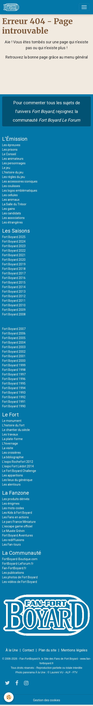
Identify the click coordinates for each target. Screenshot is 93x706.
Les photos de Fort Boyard (20, 577)
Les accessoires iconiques (19, 181)
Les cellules (10, 195)
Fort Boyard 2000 (14, 360)
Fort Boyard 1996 (14, 379)
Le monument (11, 420)
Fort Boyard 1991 (14, 401)
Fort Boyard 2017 (14, 273)
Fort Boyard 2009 (14, 309)
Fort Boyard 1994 (14, 388)
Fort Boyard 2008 (14, 314)
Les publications (13, 572)
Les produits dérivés (15, 499)
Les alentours (11, 484)
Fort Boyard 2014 (14, 287)
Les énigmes (10, 503)
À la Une (12, 650)
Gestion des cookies (46, 700)
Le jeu (6, 168)
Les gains (8, 208)
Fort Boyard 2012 (14, 296)
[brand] (12, 7)
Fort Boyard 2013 (14, 291)
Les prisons (10, 149)
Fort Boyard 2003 (14, 347)
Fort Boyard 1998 (14, 370)
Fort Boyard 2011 (14, 300)
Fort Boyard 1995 (14, 383)
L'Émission (14, 139)
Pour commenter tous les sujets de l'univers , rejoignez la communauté (46, 111)
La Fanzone (15, 493)
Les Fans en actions (15, 517)
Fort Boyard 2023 (14, 246)
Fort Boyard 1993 (14, 392)
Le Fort (10, 415)
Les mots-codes (13, 508)
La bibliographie (13, 457)
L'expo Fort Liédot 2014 (18, 466)
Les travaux (10, 434)
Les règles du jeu (13, 177)
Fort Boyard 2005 (14, 338)
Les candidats (11, 213)
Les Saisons (16, 231)
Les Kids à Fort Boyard (17, 512)
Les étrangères (12, 222)
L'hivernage (10, 443)
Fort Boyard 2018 (14, 269)
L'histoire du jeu (12, 172)
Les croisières (11, 452)
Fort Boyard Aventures (17, 535)
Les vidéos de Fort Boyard (19, 582)
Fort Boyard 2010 (14, 305)
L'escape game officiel (17, 526)
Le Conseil (9, 154)
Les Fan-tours (11, 544)
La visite (7, 448)
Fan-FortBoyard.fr (14, 568)
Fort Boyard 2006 (14, 333)
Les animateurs (12, 158)
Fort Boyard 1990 (14, 406)
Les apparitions (12, 475)
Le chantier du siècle (16, 430)
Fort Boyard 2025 (14, 237)
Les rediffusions (13, 540)
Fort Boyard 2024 (14, 241)
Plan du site (47, 650)
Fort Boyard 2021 (14, 255)
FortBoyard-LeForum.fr (18, 563)
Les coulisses (11, 186)
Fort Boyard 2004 (14, 342)
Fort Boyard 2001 (14, 356)
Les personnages (14, 163)
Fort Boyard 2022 (14, 250)
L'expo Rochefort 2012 (17, 461)
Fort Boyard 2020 (14, 259)
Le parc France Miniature (19, 521)
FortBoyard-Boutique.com (19, 559)
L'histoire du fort (13, 425)
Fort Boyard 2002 (14, 351)
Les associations (13, 218)
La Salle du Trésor (14, 204)
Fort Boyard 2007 (14, 329)
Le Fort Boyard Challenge (19, 471)
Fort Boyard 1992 (14, 397)
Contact (28, 650)
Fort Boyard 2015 (14, 282)
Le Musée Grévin (13, 531)
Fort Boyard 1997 (14, 374)
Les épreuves (11, 145)
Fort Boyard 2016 (14, 278)
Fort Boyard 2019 (14, 264)
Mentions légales (74, 650)
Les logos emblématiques (19, 190)
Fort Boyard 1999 (14, 365)
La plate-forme (12, 439)
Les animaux (10, 199)
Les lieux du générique (17, 480)
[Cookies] (9, 697)
